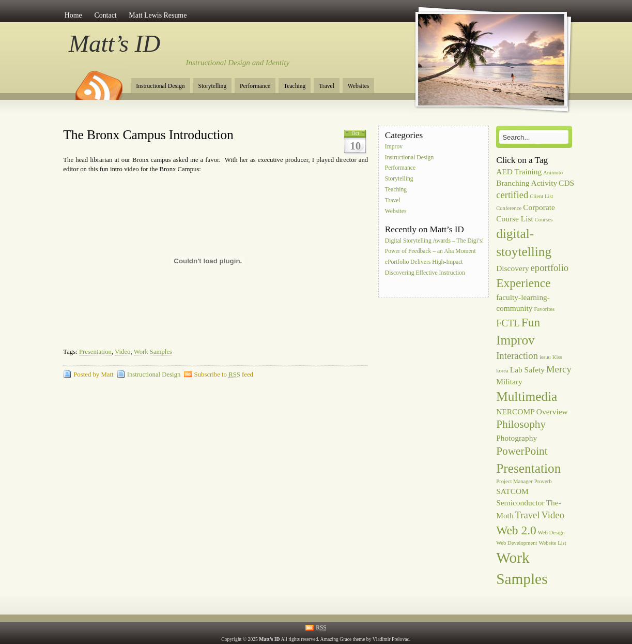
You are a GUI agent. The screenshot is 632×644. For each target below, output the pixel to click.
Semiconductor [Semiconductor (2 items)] (520, 502)
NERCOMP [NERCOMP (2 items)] (515, 411)
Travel (326, 86)
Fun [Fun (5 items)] (531, 322)
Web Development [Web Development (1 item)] (516, 543)
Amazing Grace (336, 639)
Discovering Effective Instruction (425, 272)
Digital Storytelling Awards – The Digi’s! (434, 240)
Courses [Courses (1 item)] (543, 219)
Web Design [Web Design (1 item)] (551, 532)
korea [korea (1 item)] (502, 370)
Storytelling (212, 86)
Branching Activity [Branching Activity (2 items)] (526, 182)
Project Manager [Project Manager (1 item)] (514, 481)
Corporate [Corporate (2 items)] (539, 207)
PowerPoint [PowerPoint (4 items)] (522, 451)
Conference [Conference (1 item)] (508, 208)
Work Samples (153, 351)
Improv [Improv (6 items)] (515, 340)
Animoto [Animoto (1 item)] (553, 172)
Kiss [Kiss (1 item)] (557, 357)
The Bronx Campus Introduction (148, 134)
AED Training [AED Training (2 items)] (519, 171)
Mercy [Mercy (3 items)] (559, 369)
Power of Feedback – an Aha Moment (430, 251)
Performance (255, 86)
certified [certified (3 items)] (512, 194)
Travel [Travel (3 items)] (527, 515)
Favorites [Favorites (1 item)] (544, 309)
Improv (394, 146)
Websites (358, 86)
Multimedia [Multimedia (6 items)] (526, 396)
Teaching (294, 86)
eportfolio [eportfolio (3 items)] (550, 267)
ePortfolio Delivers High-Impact (424, 262)
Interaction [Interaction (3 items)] (517, 355)
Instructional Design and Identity (238, 62)
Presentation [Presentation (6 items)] (528, 468)
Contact (105, 15)
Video (122, 351)
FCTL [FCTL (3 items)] (508, 323)
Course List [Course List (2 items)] (514, 218)
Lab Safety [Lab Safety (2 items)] (527, 369)
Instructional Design (160, 86)
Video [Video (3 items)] (553, 515)
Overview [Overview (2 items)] (552, 411)
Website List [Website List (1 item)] (552, 543)
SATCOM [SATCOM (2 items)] (512, 491)
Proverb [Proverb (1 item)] (543, 481)
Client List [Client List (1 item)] (541, 196)
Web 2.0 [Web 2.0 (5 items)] (516, 530)
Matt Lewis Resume (158, 15)
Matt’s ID (114, 43)
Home (73, 15)
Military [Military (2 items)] (509, 381)
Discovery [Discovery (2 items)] (512, 268)
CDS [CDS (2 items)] (566, 182)
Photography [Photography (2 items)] (516, 437)
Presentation (95, 351)
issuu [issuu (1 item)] (545, 357)
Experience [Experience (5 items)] (523, 283)
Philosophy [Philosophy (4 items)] (521, 424)
